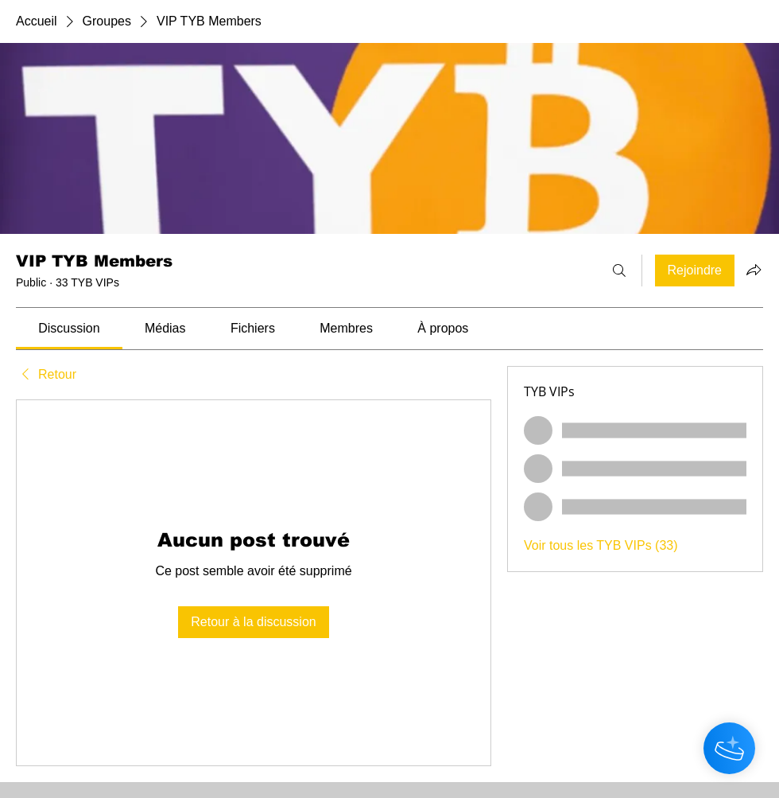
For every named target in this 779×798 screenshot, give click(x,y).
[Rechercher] (619, 270)
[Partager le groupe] (753, 269)
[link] (68, 328)
